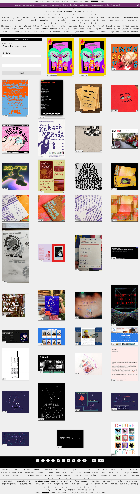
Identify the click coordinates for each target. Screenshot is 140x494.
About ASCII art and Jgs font (13, 20)
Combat (103, 32)
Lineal (81, 26)
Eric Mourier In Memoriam (38, 20)
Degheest (5, 29)
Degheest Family (58, 20)
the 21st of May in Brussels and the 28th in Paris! (101, 5)
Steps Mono (114, 32)
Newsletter (57, 12)
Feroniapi (17, 26)
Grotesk (125, 26)
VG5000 (44, 32)
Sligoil (54, 26)
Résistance (92, 32)
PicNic (13, 29)
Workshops (84, 1)
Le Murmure (123, 29)
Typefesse (100, 29)
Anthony (53, 29)
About (48, 1)
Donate (102, 1)
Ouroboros (134, 29)
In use (94, 1)
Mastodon (68, 12)
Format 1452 (6, 32)
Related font (6, 53)
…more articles (132, 20)
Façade (29, 29)
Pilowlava (63, 26)
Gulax (36, 29)
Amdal (20, 29)
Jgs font (101, 26)
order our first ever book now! (32, 5)
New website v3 (114, 17)
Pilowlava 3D (74, 20)
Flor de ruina (6, 26)
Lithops (117, 26)
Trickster (66, 32)
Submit (22, 73)
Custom (75, 1)
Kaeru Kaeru (111, 29)
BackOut (18, 32)
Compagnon (55, 32)
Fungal (109, 26)
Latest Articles (71, 14)
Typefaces (65, 1)
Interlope (27, 26)
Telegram (77, 12)
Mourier (90, 29)
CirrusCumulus (79, 29)
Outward (44, 29)
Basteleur (135, 26)
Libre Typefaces (71, 23)
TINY (27, 32)
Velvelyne (45, 26)
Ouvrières (73, 26)
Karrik (68, 29)
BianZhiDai (91, 26)
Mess (61, 29)
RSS (92, 12)
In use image (7, 43)
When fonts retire (131, 17)
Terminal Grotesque (130, 32)
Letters (36, 26)
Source (5, 62)
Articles (56, 1)
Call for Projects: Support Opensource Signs (50, 17)
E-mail (48, 12)
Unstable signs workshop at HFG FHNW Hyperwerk (102, 20)
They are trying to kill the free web (15, 17)
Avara (35, 32)
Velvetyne (39, 1)
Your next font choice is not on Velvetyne (88, 17)
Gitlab (85, 12)
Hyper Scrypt (79, 32)
